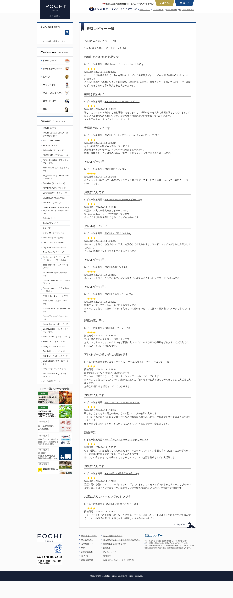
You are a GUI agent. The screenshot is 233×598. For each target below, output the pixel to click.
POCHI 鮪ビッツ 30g (115, 169)
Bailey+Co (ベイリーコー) (54, 346)
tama (119, 560)
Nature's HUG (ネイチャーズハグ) (56, 310)
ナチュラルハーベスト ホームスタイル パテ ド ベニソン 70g (137, 361)
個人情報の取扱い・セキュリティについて (121, 540)
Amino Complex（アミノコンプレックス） (55, 161)
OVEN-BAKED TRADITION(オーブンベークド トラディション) (56, 210)
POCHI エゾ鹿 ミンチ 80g (118, 233)
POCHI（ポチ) (49, 128)
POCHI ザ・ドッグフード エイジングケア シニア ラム (132, 135)
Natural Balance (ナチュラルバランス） (56, 281)
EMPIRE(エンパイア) (52, 203)
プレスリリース (109, 552)
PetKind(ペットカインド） (54, 351)
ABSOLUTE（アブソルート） (56, 155)
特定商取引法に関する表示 (114, 544)
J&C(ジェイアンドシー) (53, 242)
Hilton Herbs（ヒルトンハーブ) (56, 337)
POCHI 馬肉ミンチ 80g (116, 267)
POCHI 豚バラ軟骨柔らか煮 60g (122, 473)
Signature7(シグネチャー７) (55, 247)
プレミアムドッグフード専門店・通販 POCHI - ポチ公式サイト (55, 9)
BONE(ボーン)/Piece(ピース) (55, 356)
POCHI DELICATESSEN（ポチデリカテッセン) (56, 134)
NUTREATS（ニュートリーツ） (55, 302)
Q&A (83, 548)
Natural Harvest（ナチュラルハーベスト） (56, 289)
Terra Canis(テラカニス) (53, 252)
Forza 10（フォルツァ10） (55, 341)
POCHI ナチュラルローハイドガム (122, 101)
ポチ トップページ (89, 536)
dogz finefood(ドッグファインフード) (56, 266)
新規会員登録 (87, 560)
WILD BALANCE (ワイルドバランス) (55, 375)
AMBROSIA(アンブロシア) (54, 188)
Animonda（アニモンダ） (54, 150)
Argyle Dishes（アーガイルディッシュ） (56, 177)
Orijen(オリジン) (50, 218)
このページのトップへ (185, 525)
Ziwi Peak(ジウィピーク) (53, 238)
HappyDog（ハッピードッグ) (55, 324)
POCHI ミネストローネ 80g (119, 294)
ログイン (85, 556)
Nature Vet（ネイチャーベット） (55, 317)
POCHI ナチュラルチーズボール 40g (123, 199)
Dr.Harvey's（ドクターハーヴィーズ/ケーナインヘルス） (56, 258)
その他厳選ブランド (52, 381)
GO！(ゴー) (48, 228)
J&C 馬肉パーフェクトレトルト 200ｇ (124, 64)
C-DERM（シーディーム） (54, 233)
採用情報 (107, 556)
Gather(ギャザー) (50, 223)
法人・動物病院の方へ (112, 536)
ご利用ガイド (158, 10)
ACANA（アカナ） (51, 145)
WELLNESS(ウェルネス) (54, 198)
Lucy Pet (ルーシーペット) (54, 369)
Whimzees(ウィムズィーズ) (55, 193)
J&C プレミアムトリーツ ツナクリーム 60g (126, 439)
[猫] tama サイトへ (186, 10)
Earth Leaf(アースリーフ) (54, 183)
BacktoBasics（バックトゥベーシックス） (55, 330)
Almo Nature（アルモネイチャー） (56, 169)
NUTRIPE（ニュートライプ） (56, 296)
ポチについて (144, 10)
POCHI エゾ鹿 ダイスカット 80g (121, 504)
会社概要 (107, 548)
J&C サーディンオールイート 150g (122, 402)
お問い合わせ (171, 10)
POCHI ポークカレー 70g (117, 328)
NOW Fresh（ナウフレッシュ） (55, 274)
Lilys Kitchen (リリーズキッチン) (56, 362)
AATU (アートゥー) (51, 140)
